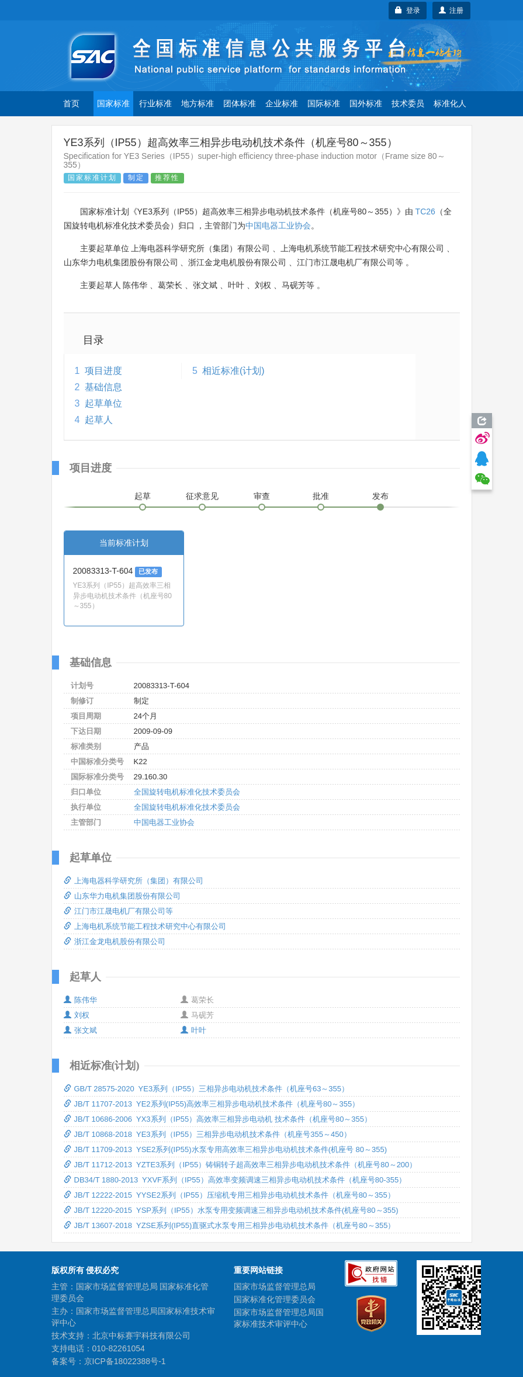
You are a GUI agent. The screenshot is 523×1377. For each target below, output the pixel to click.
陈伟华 (80, 1000)
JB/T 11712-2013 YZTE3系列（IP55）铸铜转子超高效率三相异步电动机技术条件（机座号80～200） (240, 1164)
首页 (71, 103)
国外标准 (365, 103)
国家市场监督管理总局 (275, 1286)
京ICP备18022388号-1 (125, 1361)
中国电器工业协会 (278, 225)
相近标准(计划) (233, 371)
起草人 (99, 420)
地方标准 (197, 103)
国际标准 (323, 103)
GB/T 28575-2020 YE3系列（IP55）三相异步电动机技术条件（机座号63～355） (206, 1088)
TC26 (425, 211)
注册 (451, 10)
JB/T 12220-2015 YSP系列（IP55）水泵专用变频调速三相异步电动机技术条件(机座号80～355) (231, 1210)
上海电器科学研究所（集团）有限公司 (133, 880)
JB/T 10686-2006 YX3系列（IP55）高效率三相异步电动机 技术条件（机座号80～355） (218, 1119)
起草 (142, 496)
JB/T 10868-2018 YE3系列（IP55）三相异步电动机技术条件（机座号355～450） (207, 1134)
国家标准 (113, 103)
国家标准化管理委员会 (275, 1299)
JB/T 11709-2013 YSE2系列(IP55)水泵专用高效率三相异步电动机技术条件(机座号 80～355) (225, 1149)
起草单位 (103, 403)
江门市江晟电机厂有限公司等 (118, 911)
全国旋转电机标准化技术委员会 (187, 792)
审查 (262, 496)
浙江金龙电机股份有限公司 (114, 941)
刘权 (76, 1015)
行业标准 (155, 103)
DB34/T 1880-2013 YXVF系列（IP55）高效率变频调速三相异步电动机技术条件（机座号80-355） (235, 1179)
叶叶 (193, 1030)
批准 (321, 496)
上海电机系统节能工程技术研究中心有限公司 (145, 926)
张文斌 (80, 1030)
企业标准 (281, 103)
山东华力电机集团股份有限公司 (122, 896)
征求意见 (202, 496)
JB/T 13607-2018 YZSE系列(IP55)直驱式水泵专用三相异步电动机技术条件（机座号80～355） (230, 1225)
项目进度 (103, 371)
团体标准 (239, 103)
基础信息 (103, 387)
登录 (407, 10)
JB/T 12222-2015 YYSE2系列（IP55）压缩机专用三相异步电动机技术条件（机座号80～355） (229, 1195)
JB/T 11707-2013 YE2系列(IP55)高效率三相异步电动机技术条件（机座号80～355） (212, 1103)
